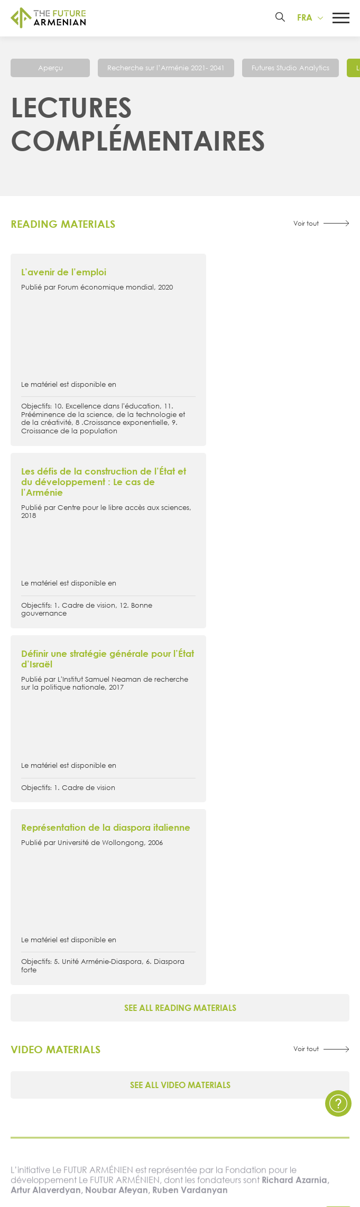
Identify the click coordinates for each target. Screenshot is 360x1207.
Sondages (104, 1070)
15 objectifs (104, 918)
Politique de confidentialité (256, 1016)
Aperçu (50, 69)
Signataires (103, 954)
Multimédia (103, 1034)
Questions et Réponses (256, 1034)
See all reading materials (180, 660)
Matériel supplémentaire (256, 936)
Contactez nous (256, 998)
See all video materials (180, 737)
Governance (103, 972)
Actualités (104, 998)
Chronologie (103, 936)
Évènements (103, 1016)
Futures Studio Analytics (290, 69)
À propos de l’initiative (104, 900)
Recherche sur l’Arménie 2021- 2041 (166, 69)
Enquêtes (104, 1052)
